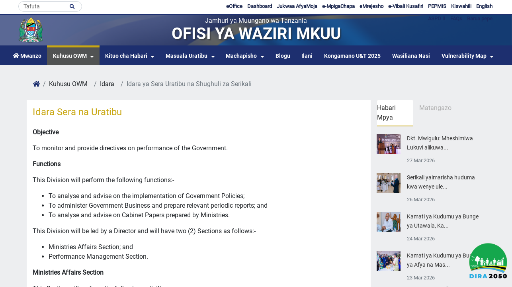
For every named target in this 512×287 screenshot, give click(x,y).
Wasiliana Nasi (411, 56)
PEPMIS (437, 6)
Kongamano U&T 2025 (352, 56)
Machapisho (241, 56)
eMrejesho (371, 6)
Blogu (283, 56)
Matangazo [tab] (435, 108)
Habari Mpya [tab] (386, 112)
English (484, 6)
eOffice (234, 6)
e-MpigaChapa (338, 6)
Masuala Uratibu (186, 56)
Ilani (307, 56)
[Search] (50, 6)
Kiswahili (461, 6)
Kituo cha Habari (126, 56)
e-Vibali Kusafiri (405, 6)
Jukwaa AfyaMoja (297, 6)
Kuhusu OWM (70, 56)
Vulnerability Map (464, 56)
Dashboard (259, 6)
